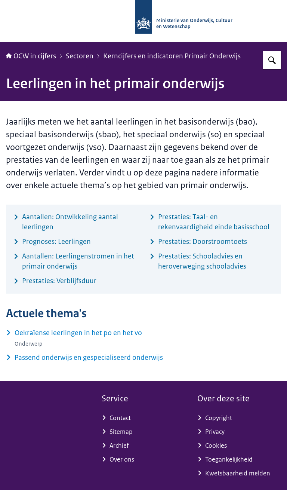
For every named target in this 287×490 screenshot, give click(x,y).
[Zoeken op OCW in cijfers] (272, 60)
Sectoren (79, 56)
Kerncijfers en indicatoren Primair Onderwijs (172, 56)
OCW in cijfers (31, 56)
